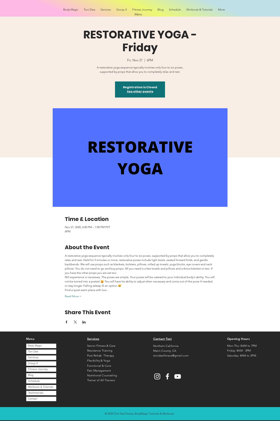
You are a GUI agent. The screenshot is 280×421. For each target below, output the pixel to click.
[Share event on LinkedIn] (84, 322)
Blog (30, 375)
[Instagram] (157, 376)
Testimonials (35, 393)
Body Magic (35, 346)
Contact (32, 399)
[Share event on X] (75, 322)
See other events (140, 91)
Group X (33, 363)
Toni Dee (33, 351)
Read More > (73, 296)
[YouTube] (178, 376)
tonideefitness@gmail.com (171, 355)
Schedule (34, 381)
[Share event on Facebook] (66, 322)
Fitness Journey (38, 369)
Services (33, 357)
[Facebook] (167, 376)
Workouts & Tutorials (40, 387)
